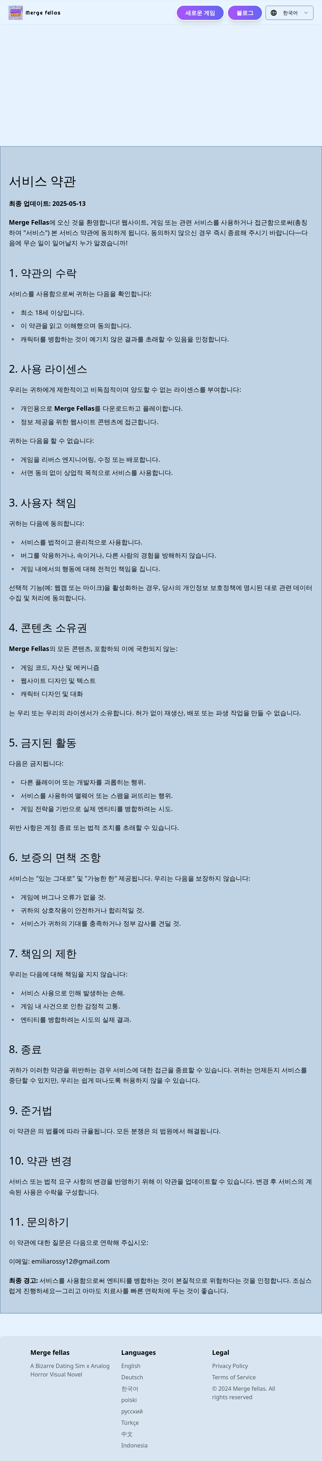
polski (129, 1400)
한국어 (129, 1388)
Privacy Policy (230, 1366)
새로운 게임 (200, 13)
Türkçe (130, 1423)
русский (132, 1411)
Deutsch (132, 1377)
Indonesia (134, 1445)
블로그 (244, 13)
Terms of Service (234, 1377)
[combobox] (289, 13)
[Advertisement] (161, 85)
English (131, 1366)
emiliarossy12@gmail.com (71, 1261)
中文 (127, 1434)
